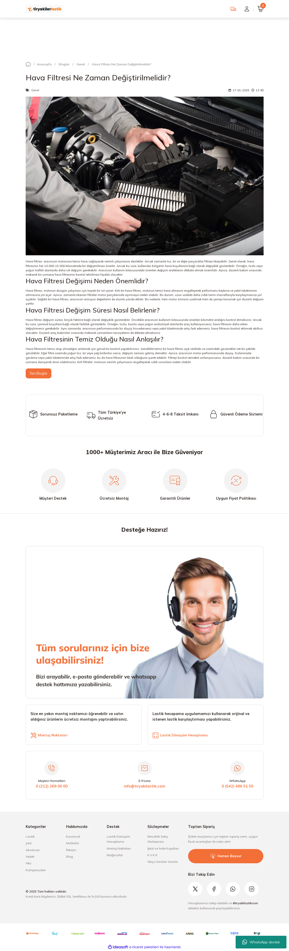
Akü (28, 863)
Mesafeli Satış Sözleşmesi (157, 839)
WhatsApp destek (261, 942)
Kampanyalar (36, 870)
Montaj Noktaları (119, 849)
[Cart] (260, 9)
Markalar (72, 843)
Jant (29, 843)
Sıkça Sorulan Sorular (162, 862)
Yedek (30, 857)
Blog (69, 857)
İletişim (71, 850)
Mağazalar (115, 855)
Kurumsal (73, 837)
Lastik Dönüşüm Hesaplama (118, 839)
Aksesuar (33, 850)
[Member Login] (247, 9)
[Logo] (45, 8)
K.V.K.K (152, 855)
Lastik (30, 837)
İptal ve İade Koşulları (163, 849)
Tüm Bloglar (38, 373)
